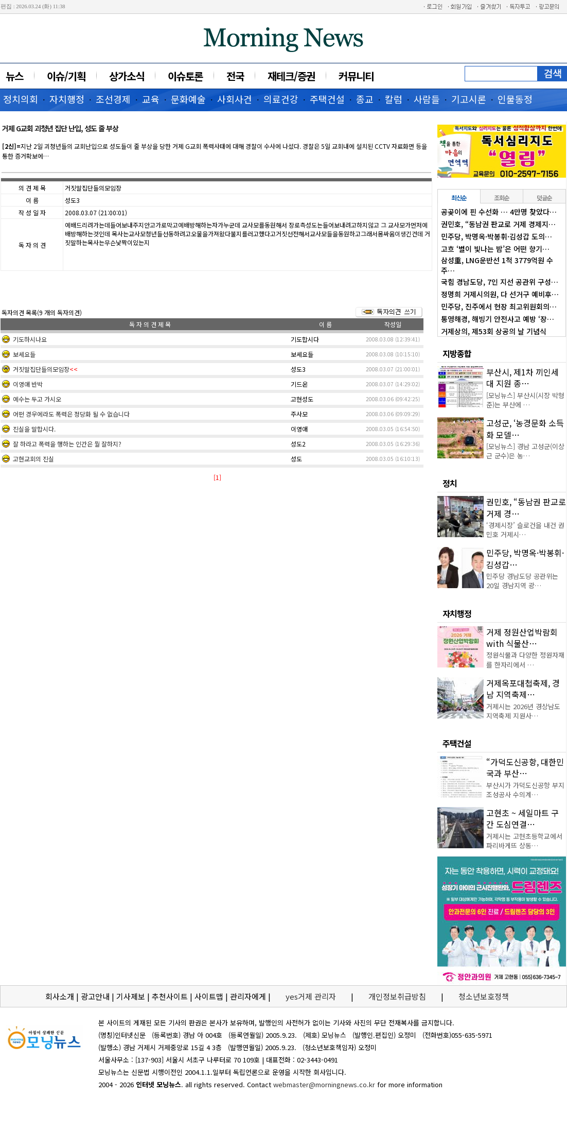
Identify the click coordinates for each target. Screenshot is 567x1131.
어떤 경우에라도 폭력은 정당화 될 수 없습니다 (71, 413)
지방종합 (456, 353)
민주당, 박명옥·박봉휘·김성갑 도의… (496, 236)
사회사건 (234, 99)
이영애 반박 (28, 384)
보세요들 (24, 354)
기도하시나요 (30, 339)
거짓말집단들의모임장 (41, 369)
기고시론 (468, 99)
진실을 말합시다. (34, 428)
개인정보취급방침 (397, 996)
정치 (449, 483)
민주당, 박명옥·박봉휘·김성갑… (525, 558)
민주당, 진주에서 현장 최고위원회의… (499, 306)
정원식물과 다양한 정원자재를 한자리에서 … (525, 659)
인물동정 (515, 99)
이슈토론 (185, 75)
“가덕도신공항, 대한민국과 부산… (525, 767)
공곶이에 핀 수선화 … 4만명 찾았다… (499, 212)
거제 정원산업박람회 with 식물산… (522, 637)
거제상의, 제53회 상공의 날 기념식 (493, 331)
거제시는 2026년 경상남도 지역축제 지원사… (523, 711)
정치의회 (20, 99)
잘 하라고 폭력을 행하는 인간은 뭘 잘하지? (67, 443)
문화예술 (188, 99)
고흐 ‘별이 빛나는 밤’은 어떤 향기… (495, 249)
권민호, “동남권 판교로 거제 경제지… (498, 224)
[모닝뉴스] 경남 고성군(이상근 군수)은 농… (525, 450)
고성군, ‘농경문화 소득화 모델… (525, 428)
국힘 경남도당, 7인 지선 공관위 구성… (499, 282)
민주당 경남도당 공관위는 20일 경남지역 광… (522, 580)
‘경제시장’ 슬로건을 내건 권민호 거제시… (525, 529)
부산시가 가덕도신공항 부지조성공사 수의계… (525, 789)
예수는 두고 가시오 (37, 399)
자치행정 (66, 99)
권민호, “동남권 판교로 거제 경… (526, 507)
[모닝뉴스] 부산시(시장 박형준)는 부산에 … (525, 399)
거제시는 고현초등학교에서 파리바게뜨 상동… (524, 840)
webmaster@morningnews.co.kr (324, 1084)
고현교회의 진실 (33, 458)
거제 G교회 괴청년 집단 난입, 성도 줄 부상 (60, 128)
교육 (151, 99)
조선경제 (113, 99)
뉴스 (14, 75)
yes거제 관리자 (312, 996)
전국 (235, 75)
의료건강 (280, 99)
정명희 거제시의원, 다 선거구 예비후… (500, 294)
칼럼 (393, 99)
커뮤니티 (356, 75)
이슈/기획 (66, 75)
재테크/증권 (291, 75)
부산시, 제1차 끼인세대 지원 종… (522, 377)
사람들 (427, 99)
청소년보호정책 (483, 996)
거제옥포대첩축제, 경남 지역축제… (523, 688)
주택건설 (327, 99)
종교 (365, 99)
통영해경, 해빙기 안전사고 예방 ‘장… (497, 319)
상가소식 (126, 75)
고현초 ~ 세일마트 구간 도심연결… (522, 818)
